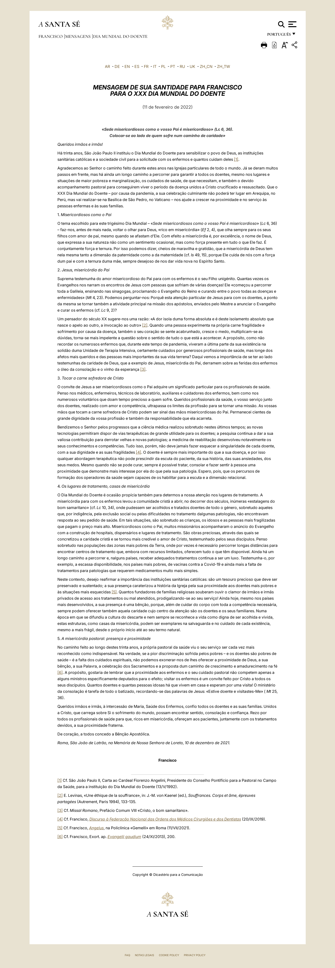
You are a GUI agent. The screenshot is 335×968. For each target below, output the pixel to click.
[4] (138, 452)
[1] (236, 159)
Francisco (51, 36)
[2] (145, 325)
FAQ (127, 955)
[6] (60, 672)
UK (192, 66)
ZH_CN (206, 66)
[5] (114, 591)
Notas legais (144, 955)
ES (136, 66)
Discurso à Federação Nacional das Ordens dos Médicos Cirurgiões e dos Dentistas (165, 819)
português (279, 36)
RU (182, 66)
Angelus (96, 827)
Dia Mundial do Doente (120, 36)
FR (146, 66)
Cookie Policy (169, 955)
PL (163, 66)
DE (117, 66)
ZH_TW (223, 66)
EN (127, 66)
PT (172, 66)
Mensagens (78, 36)
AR (107, 66)
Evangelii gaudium (124, 836)
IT (154, 66)
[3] (143, 369)
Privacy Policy (194, 955)
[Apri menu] (291, 24)
